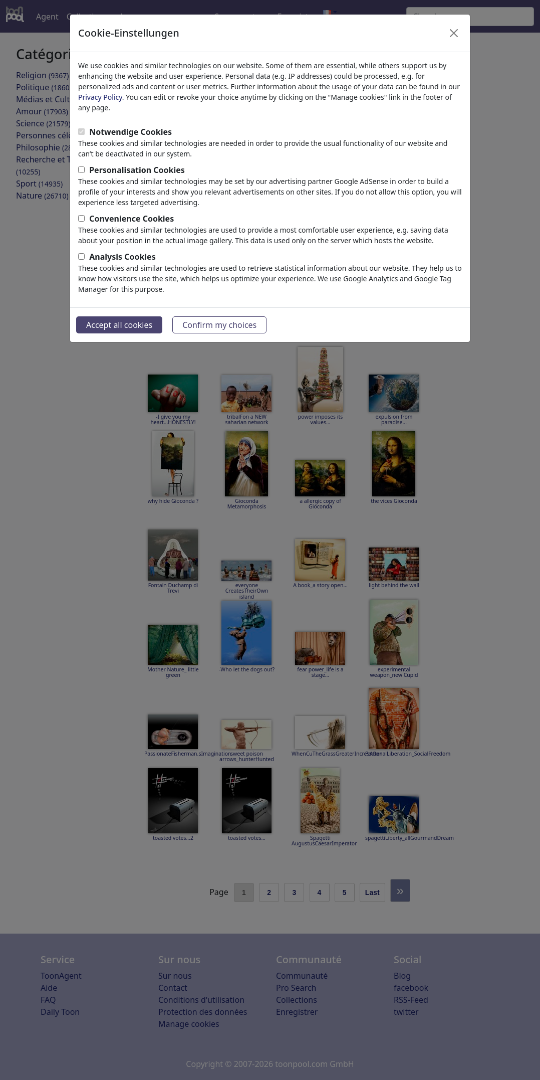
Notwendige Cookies (130, 131)
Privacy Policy (100, 97)
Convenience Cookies (131, 218)
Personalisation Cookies (137, 169)
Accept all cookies (119, 324)
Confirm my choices (219, 324)
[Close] (454, 33)
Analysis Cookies (122, 256)
